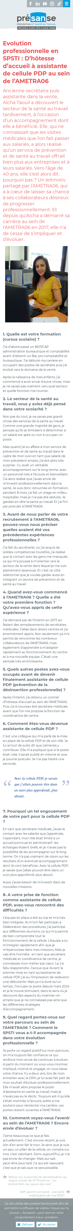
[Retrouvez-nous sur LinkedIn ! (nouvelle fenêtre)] (37, 3)
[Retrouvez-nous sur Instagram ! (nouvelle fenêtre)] (52, 3)
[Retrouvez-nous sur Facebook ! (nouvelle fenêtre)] (30, 3)
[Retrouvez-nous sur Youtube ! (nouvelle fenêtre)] (45, 3)
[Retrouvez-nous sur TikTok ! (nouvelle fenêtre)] (59, 3)
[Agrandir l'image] (36, 284)
